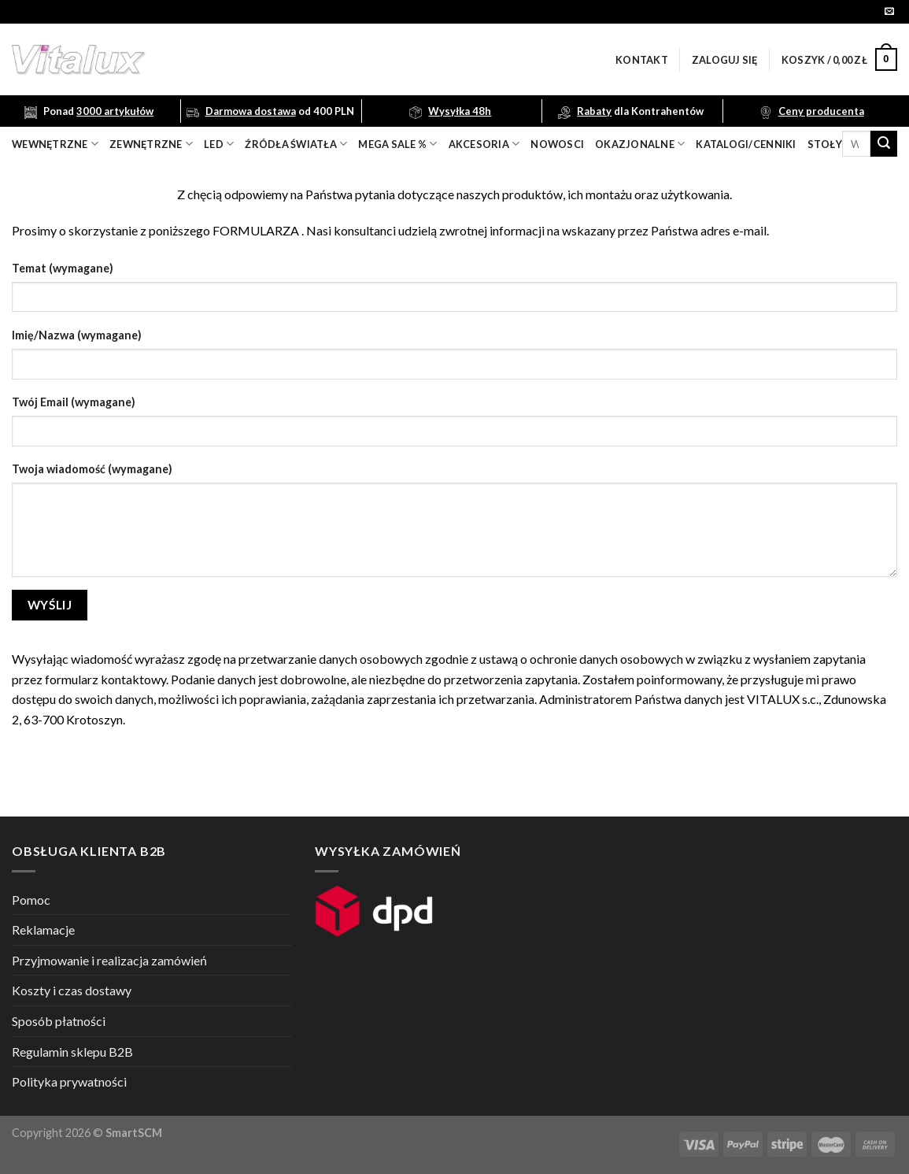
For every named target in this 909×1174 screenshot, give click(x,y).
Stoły (824, 144)
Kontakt (641, 60)
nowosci (557, 144)
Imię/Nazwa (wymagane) (77, 335)
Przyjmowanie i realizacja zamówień (109, 960)
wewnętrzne (55, 143)
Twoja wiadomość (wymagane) (92, 469)
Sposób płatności (58, 1020)
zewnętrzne (151, 143)
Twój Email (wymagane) (73, 402)
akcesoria (484, 143)
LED (219, 143)
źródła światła (296, 143)
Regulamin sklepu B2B (72, 1051)
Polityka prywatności (69, 1081)
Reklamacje (43, 929)
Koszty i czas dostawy (71, 990)
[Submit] (883, 144)
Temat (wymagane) (62, 268)
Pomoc (31, 899)
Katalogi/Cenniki (746, 144)
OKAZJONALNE (640, 143)
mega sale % (397, 143)
